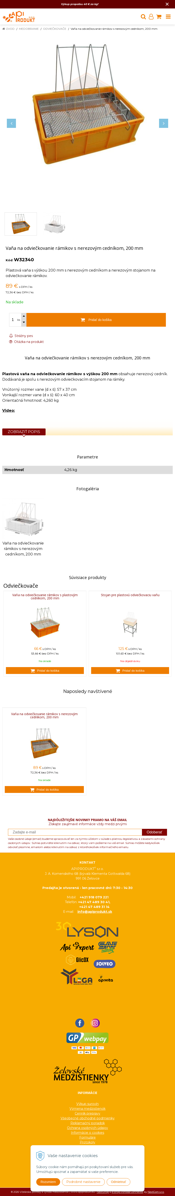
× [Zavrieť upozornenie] (167, 4)
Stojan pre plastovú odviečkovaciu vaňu (130, 595)
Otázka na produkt (26, 342)
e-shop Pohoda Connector (127, 1191)
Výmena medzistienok (87, 1109)
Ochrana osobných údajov (87, 1128)
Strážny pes (21, 336)
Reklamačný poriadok (87, 1123)
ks (18, 319)
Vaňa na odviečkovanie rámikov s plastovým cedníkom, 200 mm (45, 596)
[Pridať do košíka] (45, 670)
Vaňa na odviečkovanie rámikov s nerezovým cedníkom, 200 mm (44, 715)
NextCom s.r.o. (156, 1191)
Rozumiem (48, 1182)
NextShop (103, 1191)
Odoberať (154, 832)
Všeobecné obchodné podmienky (88, 1118)
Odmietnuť (118, 1182)
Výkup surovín (87, 1104)
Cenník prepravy (87, 1113)
